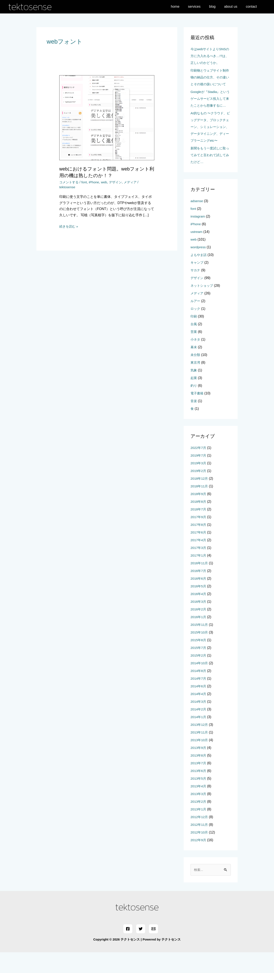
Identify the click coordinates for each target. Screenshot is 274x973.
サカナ (196, 290)
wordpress (198, 267)
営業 (194, 352)
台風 (194, 344)
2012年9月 (199, 860)
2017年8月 (199, 545)
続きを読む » (69, 226)
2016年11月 (200, 583)
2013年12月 (200, 745)
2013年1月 (199, 830)
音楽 (194, 421)
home (183, 6)
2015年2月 (199, 676)
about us (233, 6)
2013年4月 (199, 806)
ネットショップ (202, 306)
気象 (194, 390)
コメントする (69, 182)
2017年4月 (199, 560)
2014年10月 (200, 683)
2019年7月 (199, 476)
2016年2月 (199, 630)
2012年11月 (200, 845)
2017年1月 (199, 576)
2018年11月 (200, 507)
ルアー (196, 321)
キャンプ (197, 283)
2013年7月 (199, 783)
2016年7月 (199, 591)
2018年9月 (199, 514)
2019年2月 (199, 491)
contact (252, 6)
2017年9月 (199, 537)
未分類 (196, 375)
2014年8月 (199, 691)
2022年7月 (199, 468)
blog (216, 6)
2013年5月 (199, 799)
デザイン (118, 182)
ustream (197, 252)
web (106, 182)
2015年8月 (199, 660)
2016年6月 (199, 599)
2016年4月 (199, 614)
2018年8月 (199, 522)
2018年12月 (200, 499)
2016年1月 (199, 637)
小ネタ (196, 360)
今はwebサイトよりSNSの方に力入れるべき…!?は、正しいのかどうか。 (209, 56)
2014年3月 (199, 722)
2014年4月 (199, 714)
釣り (194, 406)
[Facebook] (128, 949)
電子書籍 (197, 414)
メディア (133, 182)
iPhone (95, 182)
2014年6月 (199, 706)
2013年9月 (199, 768)
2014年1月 (199, 737)
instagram (198, 237)
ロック (196, 329)
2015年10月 (200, 653)
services (200, 6)
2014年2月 (199, 730)
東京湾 (196, 383)
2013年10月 (200, 760)
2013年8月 (199, 776)
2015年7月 (199, 668)
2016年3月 (199, 622)
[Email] (152, 949)
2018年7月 (199, 530)
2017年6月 (199, 553)
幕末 (194, 367)
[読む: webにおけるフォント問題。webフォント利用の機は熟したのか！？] (107, 117)
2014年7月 (199, 699)
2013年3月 (199, 814)
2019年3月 (199, 483)
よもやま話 (199, 275)
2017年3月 (199, 568)
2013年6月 (199, 791)
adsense (197, 221)
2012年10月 (200, 853)
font (85, 182)
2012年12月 (200, 837)
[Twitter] (140, 949)
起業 (194, 398)
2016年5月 (199, 606)
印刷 (194, 337)
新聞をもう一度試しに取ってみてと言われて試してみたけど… (209, 175)
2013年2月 (199, 822)
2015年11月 (200, 645)
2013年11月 (200, 753)
